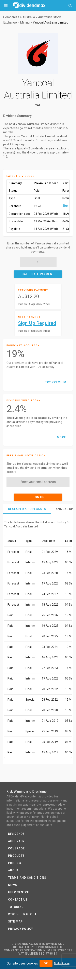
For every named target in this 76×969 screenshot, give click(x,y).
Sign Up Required (37, 323)
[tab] (27, 509)
